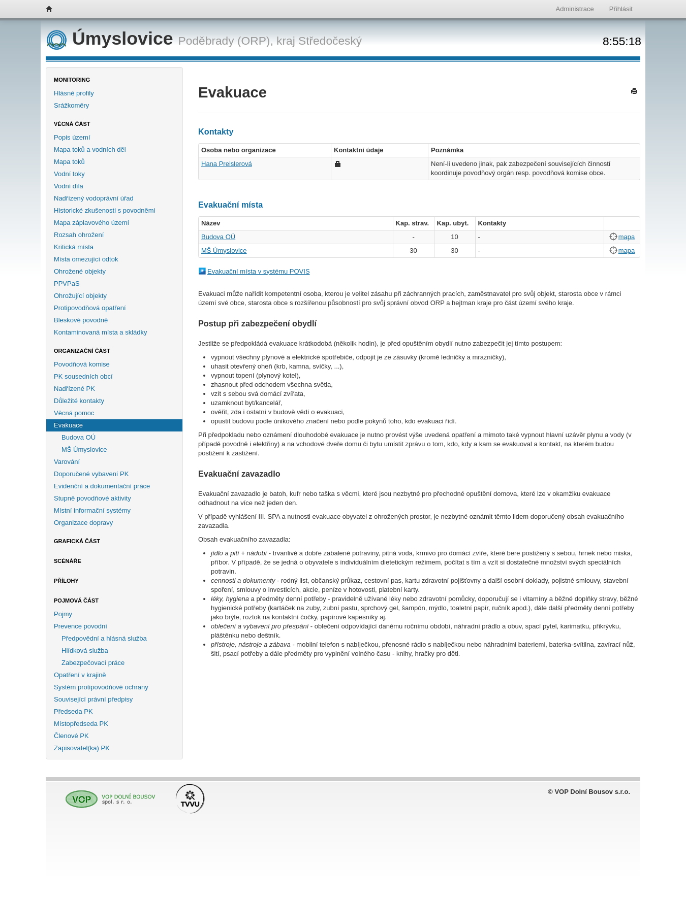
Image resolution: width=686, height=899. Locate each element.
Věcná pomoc (74, 413)
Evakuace (68, 425)
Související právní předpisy (93, 699)
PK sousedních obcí (83, 376)
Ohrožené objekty (80, 271)
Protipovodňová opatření (90, 308)
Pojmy (63, 614)
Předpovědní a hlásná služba (104, 638)
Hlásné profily (74, 93)
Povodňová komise (82, 364)
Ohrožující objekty (80, 295)
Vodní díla (68, 186)
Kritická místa (73, 247)
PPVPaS (67, 283)
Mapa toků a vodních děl (90, 149)
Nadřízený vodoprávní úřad (94, 198)
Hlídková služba (84, 650)
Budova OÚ (78, 437)
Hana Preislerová (226, 164)
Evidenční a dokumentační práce (102, 486)
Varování (67, 461)
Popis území (72, 137)
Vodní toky (69, 174)
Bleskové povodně (81, 320)
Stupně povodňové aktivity (92, 498)
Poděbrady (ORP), (225, 40)
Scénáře (67, 561)
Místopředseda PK (81, 723)
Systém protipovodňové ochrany (101, 687)
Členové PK (71, 736)
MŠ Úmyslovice (84, 449)
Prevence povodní (80, 626)
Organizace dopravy (83, 522)
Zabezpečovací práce (92, 663)
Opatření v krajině (80, 675)
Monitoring (72, 80)
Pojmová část (76, 600)
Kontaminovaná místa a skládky (100, 332)
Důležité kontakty (79, 401)
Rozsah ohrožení (79, 235)
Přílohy (66, 581)
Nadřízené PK (74, 388)
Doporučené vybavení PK (91, 474)
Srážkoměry (71, 105)
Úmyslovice (112, 38)
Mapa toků (69, 161)
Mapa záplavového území (91, 222)
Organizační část (82, 351)
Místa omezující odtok (86, 259)
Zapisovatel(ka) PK (82, 748)
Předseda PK (73, 711)
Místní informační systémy (92, 510)
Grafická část (77, 541)
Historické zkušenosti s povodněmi (104, 210)
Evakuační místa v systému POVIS (258, 271)
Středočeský (330, 40)
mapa (626, 237)
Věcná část (72, 124)
